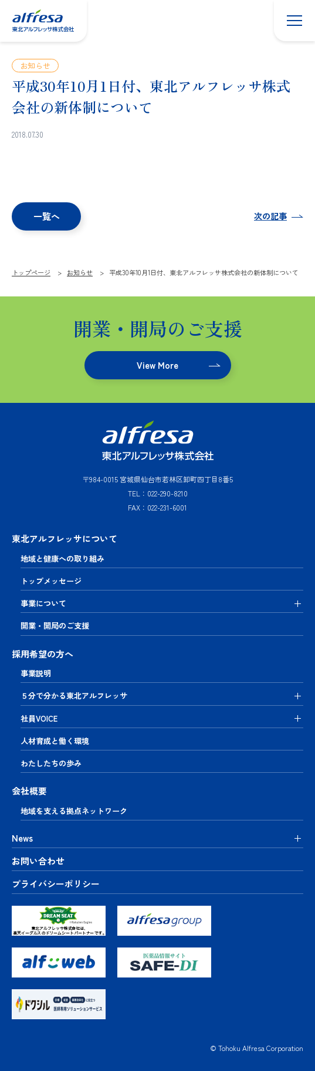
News (22, 838)
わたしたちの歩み (51, 763)
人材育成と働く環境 (55, 740)
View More (157, 365)
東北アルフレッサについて (64, 538)
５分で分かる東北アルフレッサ (74, 695)
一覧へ (46, 216)
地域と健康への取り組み (62, 558)
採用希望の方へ (42, 654)
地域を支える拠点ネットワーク (74, 810)
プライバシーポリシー (56, 884)
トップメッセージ (51, 580)
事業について (43, 603)
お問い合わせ (38, 861)
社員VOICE (39, 718)
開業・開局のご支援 (55, 625)
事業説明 (36, 673)
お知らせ (35, 65)
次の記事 (270, 216)
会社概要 (29, 791)
